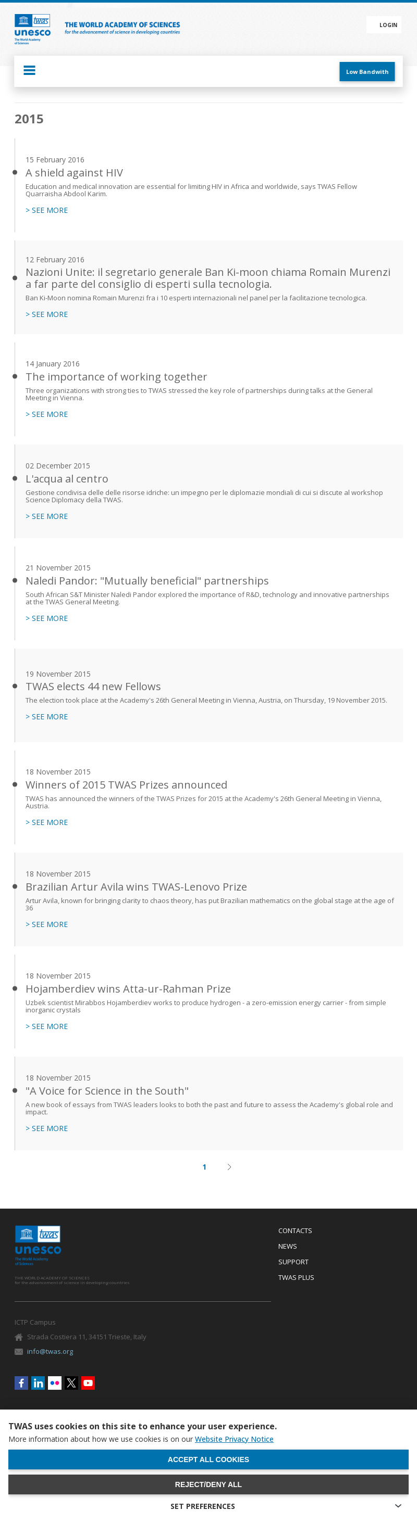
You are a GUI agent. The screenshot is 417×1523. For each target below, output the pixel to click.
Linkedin (38, 1383)
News (287, 1246)
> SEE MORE (47, 210)
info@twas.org (50, 1351)
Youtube (88, 1383)
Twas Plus (296, 1278)
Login (388, 25)
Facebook (21, 1383)
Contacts (295, 1231)
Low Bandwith (367, 71)
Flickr (55, 1383)
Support (293, 1262)
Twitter (71, 1383)
